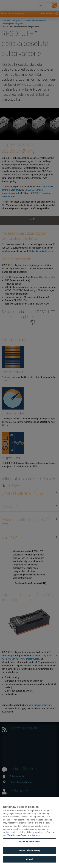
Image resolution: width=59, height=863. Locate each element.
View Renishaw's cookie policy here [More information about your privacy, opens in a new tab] (23, 840)
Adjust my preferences (29, 847)
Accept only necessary (29, 855)
